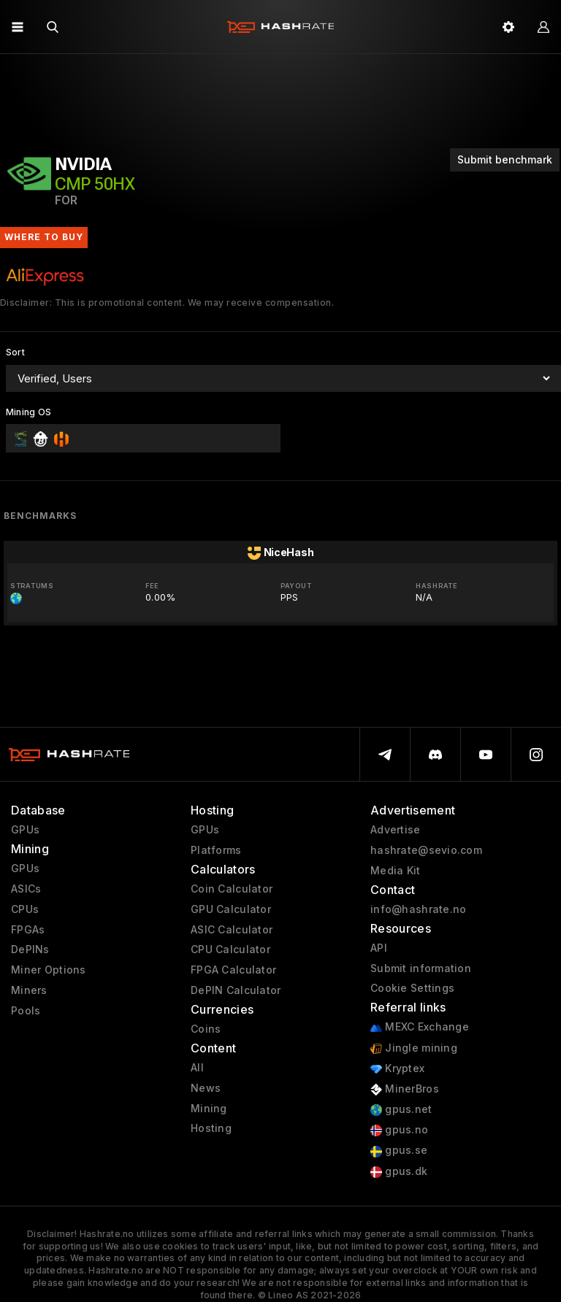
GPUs (25, 830)
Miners (29, 990)
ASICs (26, 889)
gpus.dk (398, 1172)
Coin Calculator (231, 889)
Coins (206, 1029)
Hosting (211, 1128)
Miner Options (48, 970)
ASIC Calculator (231, 930)
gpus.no (399, 1130)
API (378, 948)
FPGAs (28, 930)
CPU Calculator (230, 949)
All (197, 1068)
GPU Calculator (231, 909)
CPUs (25, 909)
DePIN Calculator (235, 990)
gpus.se (398, 1150)
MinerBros (404, 1089)
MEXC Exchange (419, 1027)
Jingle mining (413, 1048)
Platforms (216, 850)
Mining (209, 1108)
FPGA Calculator (233, 970)
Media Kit (395, 871)
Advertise (395, 830)
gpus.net (401, 1109)
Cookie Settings (412, 988)
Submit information (420, 968)
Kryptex (397, 1069)
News (206, 1088)
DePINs (30, 949)
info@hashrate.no (418, 909)
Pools (25, 1011)
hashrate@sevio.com (426, 850)
